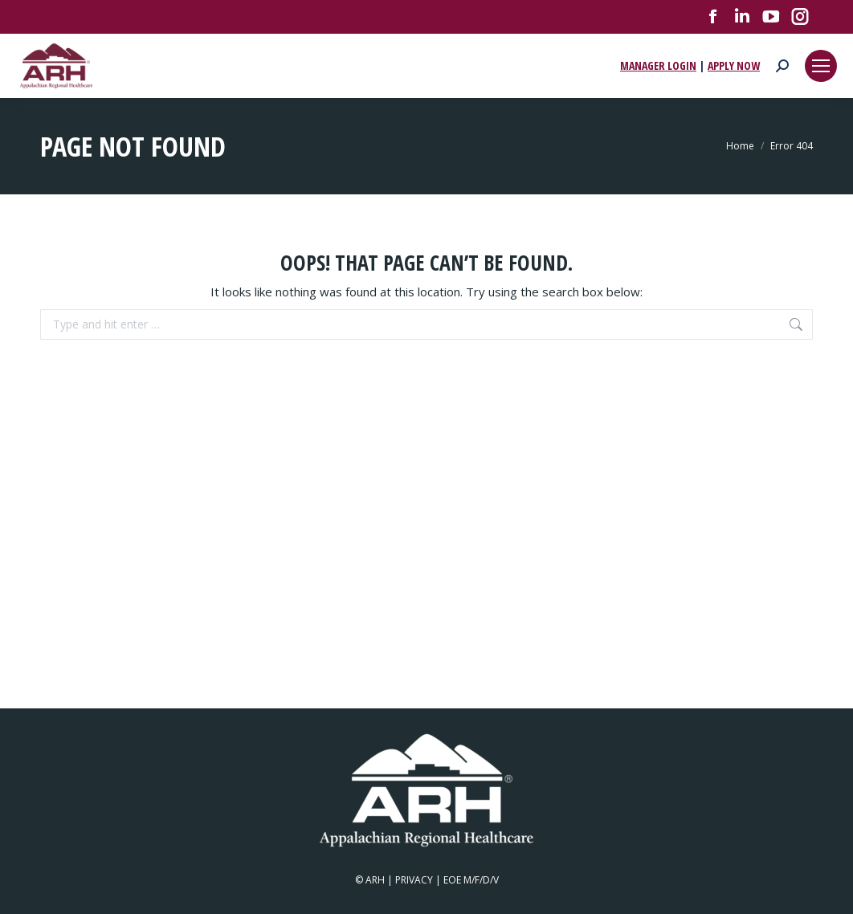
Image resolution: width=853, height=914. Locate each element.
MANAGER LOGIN (658, 65)
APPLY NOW (734, 65)
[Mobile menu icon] (821, 66)
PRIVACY (414, 880)
